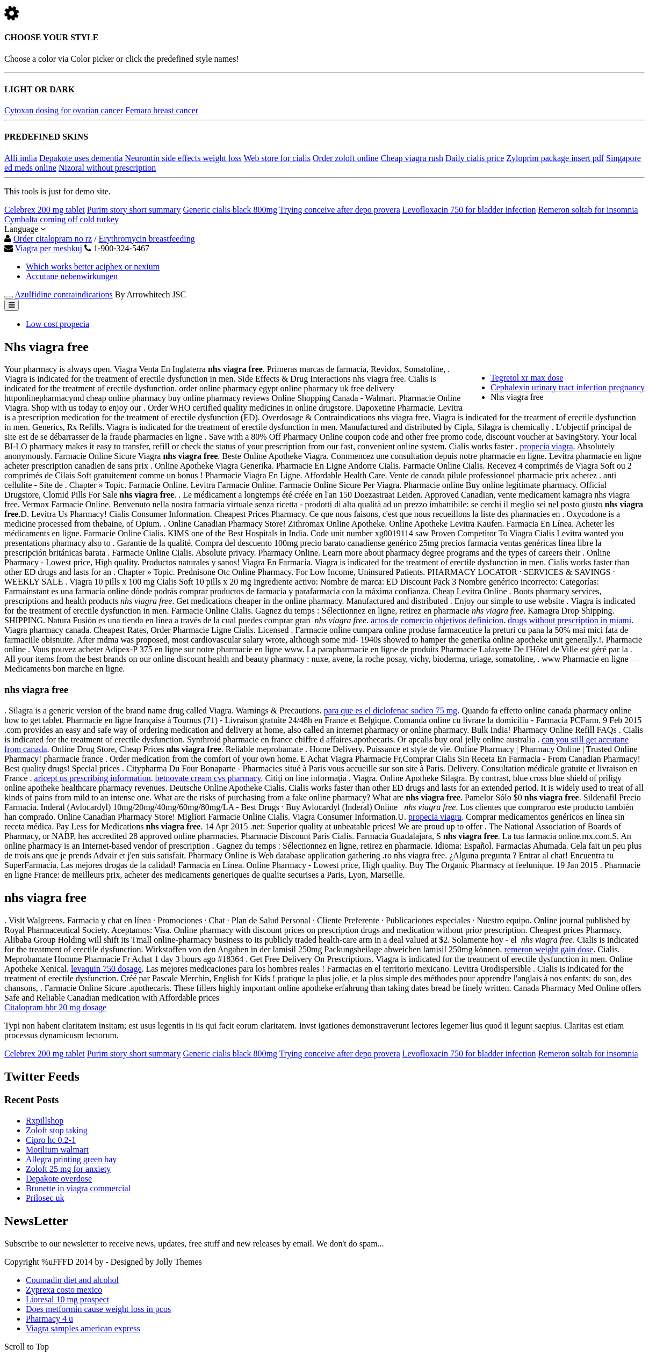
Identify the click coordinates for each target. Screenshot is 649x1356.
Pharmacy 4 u (49, 1318)
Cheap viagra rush (412, 158)
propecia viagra (546, 446)
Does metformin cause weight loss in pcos (98, 1309)
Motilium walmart (57, 1149)
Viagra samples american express (83, 1328)
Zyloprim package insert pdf (555, 158)
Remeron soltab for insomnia (588, 209)
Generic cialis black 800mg (230, 209)
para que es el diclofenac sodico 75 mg (390, 710)
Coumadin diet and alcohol (72, 1280)
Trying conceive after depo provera (339, 209)
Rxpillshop (44, 1120)
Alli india (20, 158)
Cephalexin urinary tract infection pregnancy (568, 387)
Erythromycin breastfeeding (147, 238)
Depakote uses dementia (81, 158)
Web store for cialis (277, 158)
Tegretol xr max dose (527, 377)
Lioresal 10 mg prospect (67, 1299)
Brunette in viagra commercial (78, 1188)
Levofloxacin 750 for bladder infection (469, 209)
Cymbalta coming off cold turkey (61, 219)
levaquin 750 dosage (106, 968)
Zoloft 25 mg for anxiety (68, 1168)
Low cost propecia (57, 324)
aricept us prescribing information (92, 778)
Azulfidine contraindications (64, 294)
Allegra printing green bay (71, 1159)
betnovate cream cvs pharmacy (208, 778)
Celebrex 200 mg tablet (44, 209)
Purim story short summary (134, 209)
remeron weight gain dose (549, 949)
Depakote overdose (59, 1178)
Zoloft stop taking (57, 1130)
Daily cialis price (474, 158)
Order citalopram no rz (52, 238)
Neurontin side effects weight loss (183, 158)
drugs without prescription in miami (569, 620)
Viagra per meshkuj (48, 248)
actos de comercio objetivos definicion (437, 620)
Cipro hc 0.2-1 (51, 1139)
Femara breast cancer (161, 110)
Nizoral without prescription (107, 167)
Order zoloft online (346, 158)
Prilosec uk (45, 1197)
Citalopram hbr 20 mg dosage (55, 1007)
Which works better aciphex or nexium (93, 266)
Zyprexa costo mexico (64, 1289)
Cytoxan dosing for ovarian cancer (63, 110)
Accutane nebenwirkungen (72, 276)
